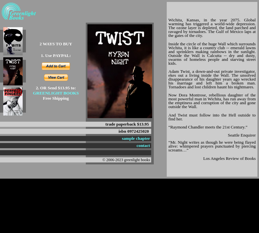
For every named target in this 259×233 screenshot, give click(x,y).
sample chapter (136, 138)
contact (143, 145)
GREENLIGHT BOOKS (56, 93)
